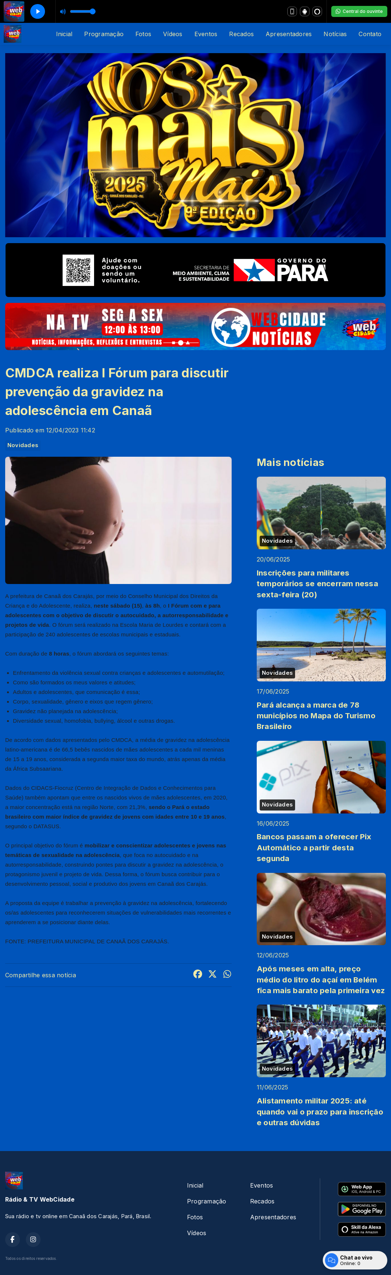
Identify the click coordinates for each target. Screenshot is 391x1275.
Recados (241, 34)
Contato (370, 34)
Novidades (22, 445)
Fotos (143, 34)
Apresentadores (289, 34)
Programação (104, 34)
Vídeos (172, 34)
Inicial (64, 34)
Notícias (335, 34)
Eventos (206, 34)
